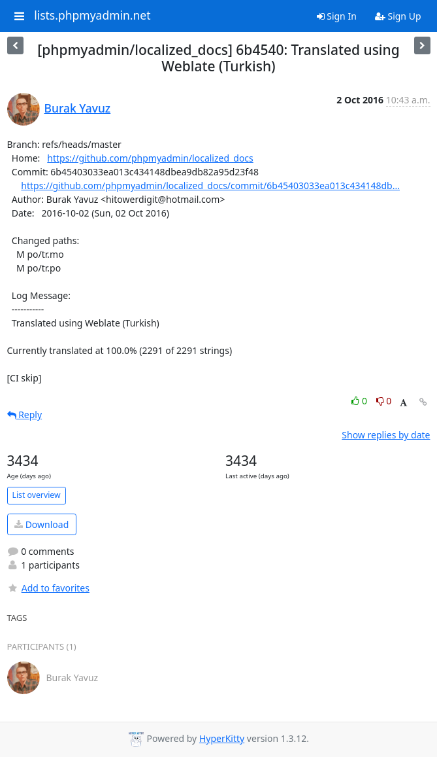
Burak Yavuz (77, 108)
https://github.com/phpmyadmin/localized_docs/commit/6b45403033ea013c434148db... (210, 185)
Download (41, 524)
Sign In (337, 16)
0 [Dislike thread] (384, 401)
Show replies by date (386, 435)
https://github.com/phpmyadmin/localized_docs (150, 158)
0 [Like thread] (360, 401)
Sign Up (398, 16)
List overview (36, 495)
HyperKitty (221, 738)
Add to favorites (48, 588)
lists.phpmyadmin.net (92, 16)
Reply (24, 414)
